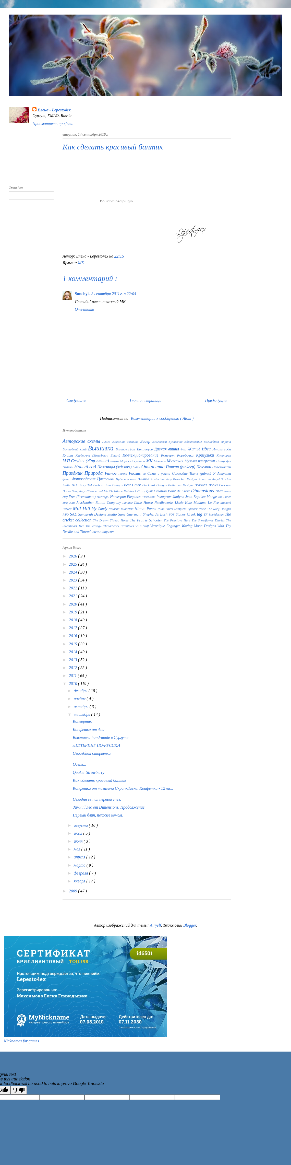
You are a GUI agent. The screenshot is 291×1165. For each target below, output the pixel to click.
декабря (81, 691)
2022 (73, 588)
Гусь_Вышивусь (141, 449)
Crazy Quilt (145, 491)
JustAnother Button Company (99, 502)
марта (80, 865)
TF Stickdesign (214, 514)
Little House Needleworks (154, 502)
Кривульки (206, 455)
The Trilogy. (94, 526)
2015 (73, 644)
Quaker (193, 509)
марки (115, 461)
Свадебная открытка (92, 753)
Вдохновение (194, 442)
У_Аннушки (222, 473)
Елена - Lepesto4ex (54, 110)
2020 (73, 604)
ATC (76, 485)
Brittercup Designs (181, 485)
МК (81, 263)
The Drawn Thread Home (111, 520)
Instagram (164, 497)
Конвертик (82, 721)
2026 (73, 556)
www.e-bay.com (102, 532)
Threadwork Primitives (119, 526)
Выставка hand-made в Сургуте (100, 737)
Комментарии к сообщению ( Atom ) (162, 418)
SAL (74, 514)
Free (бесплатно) (83, 497)
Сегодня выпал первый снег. (97, 799)
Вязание (122, 449)
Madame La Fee (206, 502)
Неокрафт (223, 461)
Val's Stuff (142, 526)
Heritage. (103, 497)
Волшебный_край (75, 449)
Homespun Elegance (125, 497)
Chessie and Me (98, 491)
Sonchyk (82, 294)
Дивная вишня (167, 449)
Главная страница (146, 400)
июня (79, 841)
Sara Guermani (130, 514)
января (80, 881)
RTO (66, 514)
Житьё (195, 449)
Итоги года (221, 449)
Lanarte (128, 503)
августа (81, 825)
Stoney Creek (186, 514)
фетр (67, 479)
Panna (152, 509)
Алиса (107, 442)
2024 (73, 572)
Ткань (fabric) (201, 473)
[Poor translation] (18, 1090)
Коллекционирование (142, 455)
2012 (73, 668)
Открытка (153, 466)
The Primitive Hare (178, 520)
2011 (73, 675)
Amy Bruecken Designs (182, 479)
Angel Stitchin (221, 479)
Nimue (141, 508)
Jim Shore (224, 497)
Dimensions (203, 490)
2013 (73, 660)
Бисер (146, 441)
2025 (73, 564)
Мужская (176, 461)
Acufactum (158, 479)
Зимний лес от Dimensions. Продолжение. (109, 807)
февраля (81, 873)
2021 (73, 596)
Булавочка (176, 442)
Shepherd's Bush (156, 514)
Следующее (76, 400)
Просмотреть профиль (52, 123)
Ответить (84, 309)
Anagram (205, 479)
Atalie (67, 485)
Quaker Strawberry (88, 772)
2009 (73, 891)
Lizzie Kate (184, 502)
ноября (80, 698)
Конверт (169, 455)
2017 (73, 628)
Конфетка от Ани (88, 729)
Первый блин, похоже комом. (98, 815)
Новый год (86, 466)
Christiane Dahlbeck (123, 491)
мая (77, 849)
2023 (73, 580)
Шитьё (144, 479)
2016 (73, 636)
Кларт (69, 455)
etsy (66, 497)
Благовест (160, 442)
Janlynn (179, 497)
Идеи (207, 449)
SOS (172, 514)
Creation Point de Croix (172, 491)
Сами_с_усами (159, 473)
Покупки (204, 467)
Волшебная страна (217, 442)
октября (82, 706)
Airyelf (155, 925)
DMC (219, 491)
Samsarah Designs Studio (98, 514)
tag (200, 514)
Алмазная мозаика (126, 442)
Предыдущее (216, 400)
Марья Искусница (133, 461)
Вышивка (102, 448)
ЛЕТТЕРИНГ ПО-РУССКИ (96, 745)
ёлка (184, 449)
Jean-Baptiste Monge (201, 497)
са (145, 473)
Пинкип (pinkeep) (181, 467)
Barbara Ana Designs (108, 485)
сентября (82, 714)
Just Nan (69, 503)
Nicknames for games (21, 1041)
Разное (111, 473)
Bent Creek (133, 485)
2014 (73, 652)
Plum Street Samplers (172, 509)
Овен (137, 467)
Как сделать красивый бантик (99, 780)
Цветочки (106, 479)
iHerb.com (149, 497)
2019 (73, 612)
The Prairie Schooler (147, 520)
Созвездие (180, 473)
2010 (73, 683)
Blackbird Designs (155, 485)
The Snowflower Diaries (209, 520)
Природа (94, 473)
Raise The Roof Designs (215, 509)
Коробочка (186, 455)
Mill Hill (82, 508)
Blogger (189, 925)
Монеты (160, 461)
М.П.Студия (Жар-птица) (86, 461)
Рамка (123, 473)
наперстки (207, 461)
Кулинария (223, 455)
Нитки (68, 467)
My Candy (100, 509)
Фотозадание (84, 479)
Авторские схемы (82, 441)
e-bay (227, 491)
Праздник (73, 473)
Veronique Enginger (165, 526)
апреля (80, 857)
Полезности (221, 467)
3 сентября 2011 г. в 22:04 (113, 294)
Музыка (191, 461)
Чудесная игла (127, 479)
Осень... (79, 764)
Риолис (136, 473)
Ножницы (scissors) (114, 467)
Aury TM (86, 485)
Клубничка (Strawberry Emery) (99, 455)
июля (78, 833)
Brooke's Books (207, 485)
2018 (73, 620)
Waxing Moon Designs (199, 526)
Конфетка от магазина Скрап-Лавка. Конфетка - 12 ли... (123, 788)
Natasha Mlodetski (121, 509)
